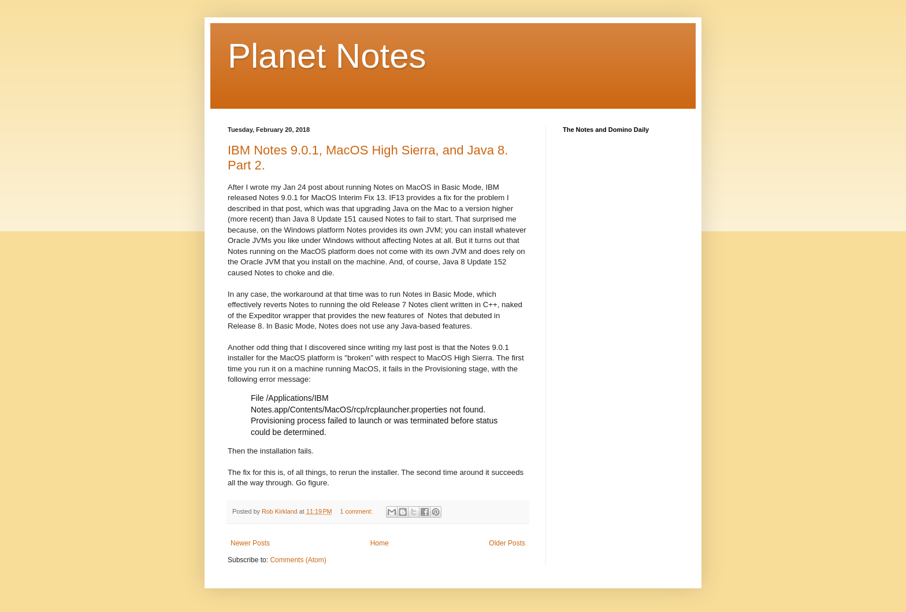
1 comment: (357, 511)
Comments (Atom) (298, 560)
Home (379, 543)
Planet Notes (327, 55)
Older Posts (507, 543)
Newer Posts (250, 543)
